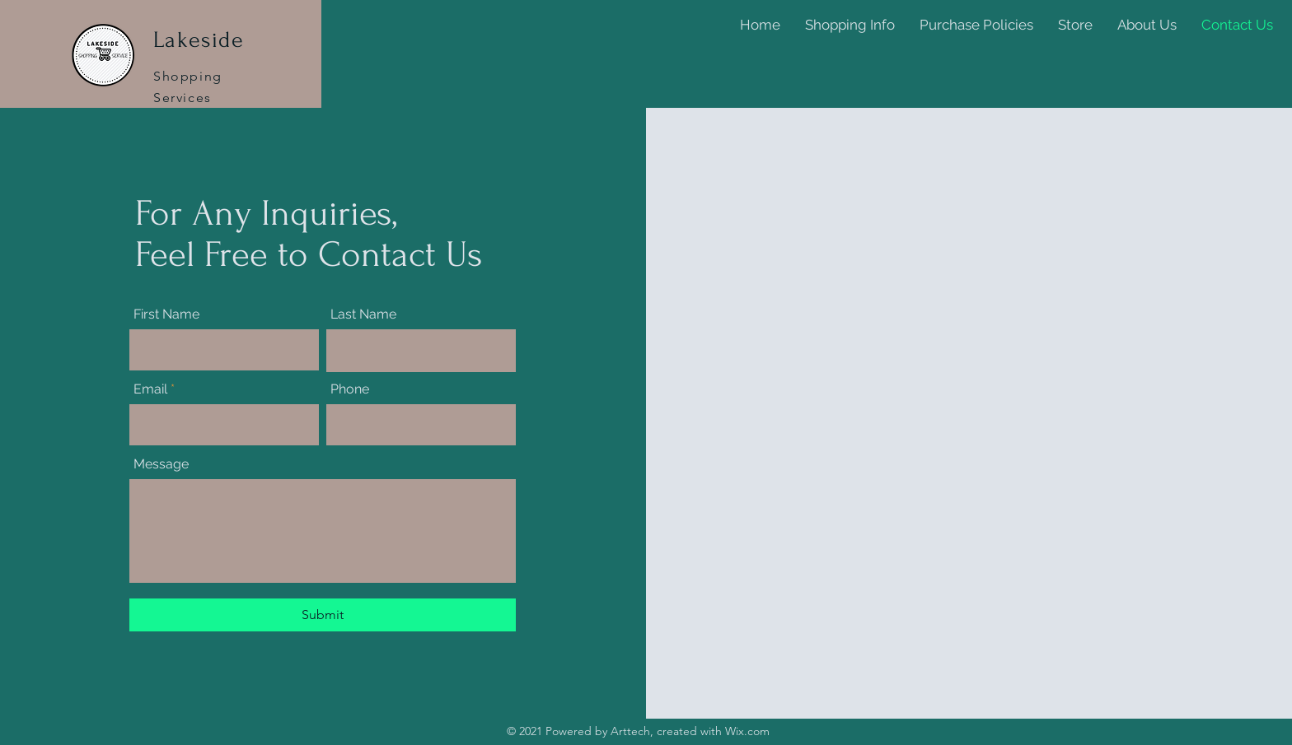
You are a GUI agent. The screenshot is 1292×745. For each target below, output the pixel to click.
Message (161, 464)
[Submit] (322, 614)
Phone (349, 389)
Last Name (363, 314)
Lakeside (198, 40)
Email (150, 389)
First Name (166, 314)
